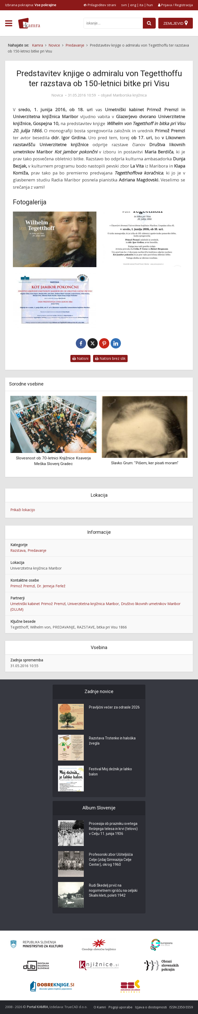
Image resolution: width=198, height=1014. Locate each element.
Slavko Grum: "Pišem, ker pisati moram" (144, 463)
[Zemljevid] (175, 23)
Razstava (18, 550)
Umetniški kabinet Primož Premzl (37, 603)
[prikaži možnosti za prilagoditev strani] (100, 5)
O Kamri (100, 1007)
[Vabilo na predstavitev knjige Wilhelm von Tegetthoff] (143, 239)
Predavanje (37, 550)
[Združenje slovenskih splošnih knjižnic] (99, 965)
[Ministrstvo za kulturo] (36, 944)
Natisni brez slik (110, 358)
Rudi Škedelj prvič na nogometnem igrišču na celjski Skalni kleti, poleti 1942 (113, 891)
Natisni (80, 358)
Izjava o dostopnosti (151, 1007)
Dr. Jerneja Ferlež (51, 585)
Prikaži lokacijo (22, 509)
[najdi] (149, 23)
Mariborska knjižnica (130, 95)
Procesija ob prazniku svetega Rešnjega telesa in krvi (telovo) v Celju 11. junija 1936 (113, 829)
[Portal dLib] (36, 965)
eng (133, 5)
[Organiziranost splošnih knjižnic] (99, 944)
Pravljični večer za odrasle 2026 (114, 708)
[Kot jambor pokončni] (54, 300)
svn (124, 5)
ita (141, 5)
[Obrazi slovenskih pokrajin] (161, 965)
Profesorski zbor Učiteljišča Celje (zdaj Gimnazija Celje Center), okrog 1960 (111, 860)
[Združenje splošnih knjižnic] (130, 986)
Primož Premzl (22, 585)
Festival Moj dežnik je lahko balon (111, 772)
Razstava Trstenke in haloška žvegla (113, 741)
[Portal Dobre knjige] (52, 986)
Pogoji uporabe (121, 1007)
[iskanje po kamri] (113, 23)
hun (150, 5)
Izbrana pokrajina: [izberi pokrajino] (30, 5)
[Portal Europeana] (162, 944)
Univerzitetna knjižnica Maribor (93, 603)
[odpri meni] (8, 23)
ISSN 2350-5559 (181, 1007)
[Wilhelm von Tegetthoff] (54, 239)
